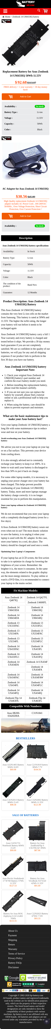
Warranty (12, 949)
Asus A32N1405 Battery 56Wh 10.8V (13, 766)
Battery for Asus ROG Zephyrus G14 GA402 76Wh (13, 916)
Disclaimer (13, 967)
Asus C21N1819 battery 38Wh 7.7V (37, 766)
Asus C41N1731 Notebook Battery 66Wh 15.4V (13, 845)
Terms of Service (16, 953)
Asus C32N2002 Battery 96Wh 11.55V (37, 801)
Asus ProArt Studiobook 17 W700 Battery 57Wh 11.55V (13, 880)
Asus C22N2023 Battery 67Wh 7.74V (37, 914)
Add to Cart (25, 96)
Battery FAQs (15, 962)
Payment (12, 935)
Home (7, 17)
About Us (13, 931)
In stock (40, 106)
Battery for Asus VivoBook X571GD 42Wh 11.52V (37, 880)
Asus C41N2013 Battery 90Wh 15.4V (13, 801)
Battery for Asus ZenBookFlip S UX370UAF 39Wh (37, 845)
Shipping (12, 940)
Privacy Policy (15, 958)
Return (11, 944)
